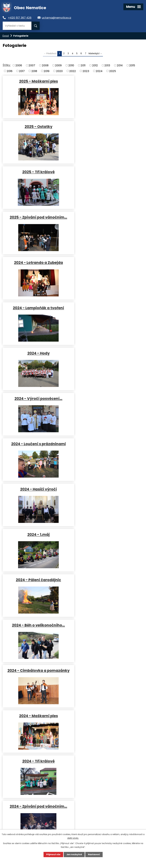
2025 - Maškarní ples (37, 81)
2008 (45, 65)
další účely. (73, 838)
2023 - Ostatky (106, 625)
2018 (34, 71)
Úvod (5, 36)
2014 (120, 65)
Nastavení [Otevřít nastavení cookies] (94, 854)
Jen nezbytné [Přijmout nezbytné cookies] (74, 854)
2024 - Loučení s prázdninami (37, 262)
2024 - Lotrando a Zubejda (37, 171)
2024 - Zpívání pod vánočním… (37, 443)
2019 (46, 71)
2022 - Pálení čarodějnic (106, 715)
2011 (83, 65)
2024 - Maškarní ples (37, 398)
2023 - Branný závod (37, 579)
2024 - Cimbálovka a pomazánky (106, 353)
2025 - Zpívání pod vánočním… (106, 126)
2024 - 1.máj (37, 307)
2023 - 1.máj (37, 534)
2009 (58, 65)
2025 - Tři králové (37, 126)
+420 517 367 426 (20, 18)
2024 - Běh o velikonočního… (37, 353)
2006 (18, 65)
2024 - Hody (37, 217)
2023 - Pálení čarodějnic (106, 534)
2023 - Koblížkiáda (37, 670)
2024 (99, 71)
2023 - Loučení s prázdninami (106, 489)
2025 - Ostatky (106, 81)
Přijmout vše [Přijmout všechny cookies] (53, 854)
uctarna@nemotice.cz (58, 18)
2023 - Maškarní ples (37, 625)
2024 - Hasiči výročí (106, 262)
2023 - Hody (37, 489)
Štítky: (7, 65)
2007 (32, 65)
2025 (112, 71)
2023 (86, 71)
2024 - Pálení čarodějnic (106, 307)
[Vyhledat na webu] (17, 26)
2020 (59, 71)
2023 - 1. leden (106, 670)
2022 (72, 71)
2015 (132, 65)
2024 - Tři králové (106, 398)
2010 (71, 65)
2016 (9, 71)
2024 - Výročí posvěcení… (106, 217)
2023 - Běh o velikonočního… (106, 579)
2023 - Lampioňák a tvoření (106, 443)
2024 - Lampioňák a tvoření (106, 171)
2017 (22, 71)
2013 (107, 65)
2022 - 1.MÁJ (37, 715)
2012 (95, 65)
